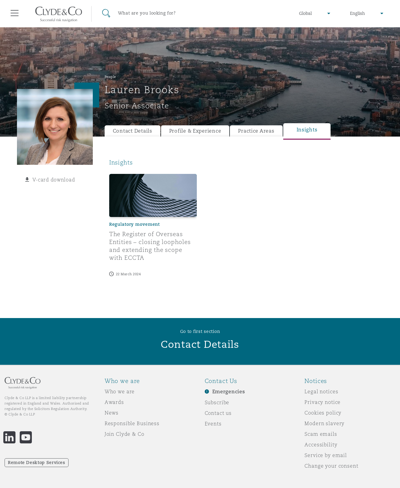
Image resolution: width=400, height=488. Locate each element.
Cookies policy (322, 413)
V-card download (53, 180)
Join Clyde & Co (124, 434)
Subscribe (217, 402)
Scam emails (320, 434)
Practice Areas (256, 131)
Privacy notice (322, 402)
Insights (307, 130)
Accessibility (320, 445)
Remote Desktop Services (36, 462)
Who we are (120, 391)
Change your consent (331, 466)
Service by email (325, 455)
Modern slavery (324, 423)
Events (213, 424)
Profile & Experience (195, 131)
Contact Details (132, 131)
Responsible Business (132, 423)
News (112, 413)
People (110, 77)
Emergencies (228, 391)
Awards (114, 402)
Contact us (218, 413)
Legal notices (321, 391)
